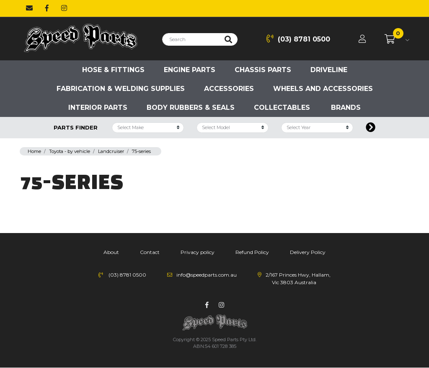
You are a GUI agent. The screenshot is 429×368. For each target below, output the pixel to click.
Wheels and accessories (323, 89)
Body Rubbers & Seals (191, 107)
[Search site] (228, 39)
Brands (346, 107)
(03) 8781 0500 (298, 38)
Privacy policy (197, 252)
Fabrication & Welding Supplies (121, 89)
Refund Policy (252, 252)
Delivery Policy (308, 252)
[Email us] (29, 8)
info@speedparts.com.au (206, 275)
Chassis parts (263, 70)
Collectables (282, 107)
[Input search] (191, 39)
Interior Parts (97, 107)
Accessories (229, 89)
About (111, 252)
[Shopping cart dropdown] (397, 39)
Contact (150, 252)
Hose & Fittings (113, 70)
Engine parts (189, 70)
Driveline (328, 70)
